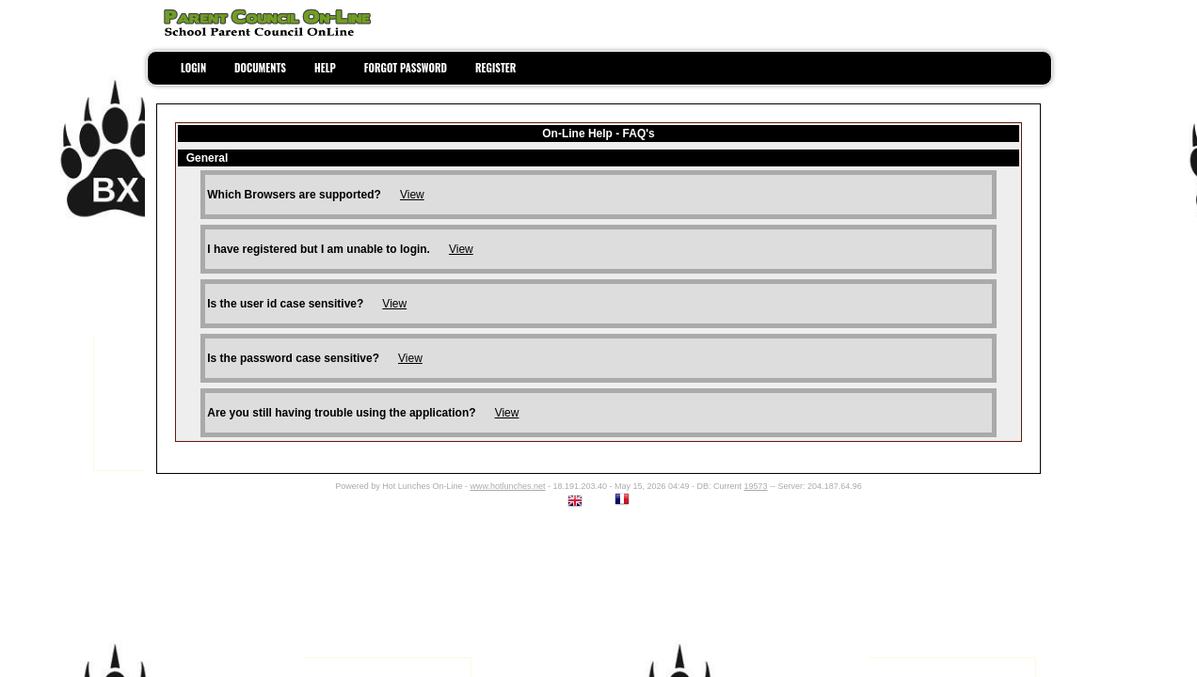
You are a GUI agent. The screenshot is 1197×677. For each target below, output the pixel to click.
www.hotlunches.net (507, 486)
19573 (756, 486)
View (412, 194)
